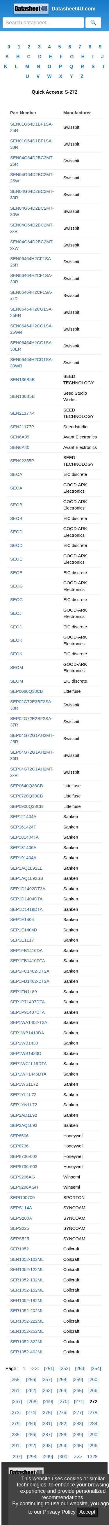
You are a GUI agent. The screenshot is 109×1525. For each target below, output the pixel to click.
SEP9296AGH (24, 1187)
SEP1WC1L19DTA (28, 1063)
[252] (65, 1368)
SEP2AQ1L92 (23, 1125)
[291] (15, 1445)
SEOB (16, 504)
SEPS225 (19, 1228)
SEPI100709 (22, 1197)
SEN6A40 (19, 447)
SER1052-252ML (27, 1331)
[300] (63, 1456)
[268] (32, 1401)
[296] (93, 1445)
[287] (47, 1434)
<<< (35, 1368)
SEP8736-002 (23, 1156)
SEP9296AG (22, 1176)
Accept (87, 1512)
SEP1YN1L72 (23, 1104)
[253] (80, 1368)
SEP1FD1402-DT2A (29, 981)
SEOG (16, 585)
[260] (93, 1379)
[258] (62, 1379)
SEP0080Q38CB (26, 691)
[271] (79, 1401)
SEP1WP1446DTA (28, 1073)
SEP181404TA (24, 837)
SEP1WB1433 (24, 1042)
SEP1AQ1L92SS (26, 878)
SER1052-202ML (27, 1310)
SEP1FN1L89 (23, 991)
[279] (15, 1423)
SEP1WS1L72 (24, 1084)
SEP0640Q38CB (26, 785)
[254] (96, 1368)
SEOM (16, 667)
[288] (62, 1434)
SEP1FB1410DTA (27, 960)
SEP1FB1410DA (26, 950)
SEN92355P (22, 460)
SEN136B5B (22, 379)
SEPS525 (19, 1238)
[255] (15, 1379)
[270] (63, 1401)
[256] (31, 1379)
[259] (78, 1379)
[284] (93, 1423)
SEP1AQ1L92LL (26, 868)
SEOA (16, 474)
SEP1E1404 (22, 919)
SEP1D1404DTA (26, 898)
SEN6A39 (19, 436)
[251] (49, 1368)
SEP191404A (23, 857)
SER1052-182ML (27, 1300)
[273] (15, 1412)
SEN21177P (22, 413)
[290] (93, 1434)
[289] (78, 1434)
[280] (31, 1423)
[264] (62, 1390)
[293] (47, 1445)
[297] (17, 1456)
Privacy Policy (59, 1512)
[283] (78, 1423)
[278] (93, 1412)
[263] (47, 1390)
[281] (47, 1423)
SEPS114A (21, 1207)
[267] (17, 1401)
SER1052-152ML (27, 1290)
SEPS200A (21, 1218)
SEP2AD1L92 (23, 1115)
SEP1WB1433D (25, 1053)
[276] (62, 1412)
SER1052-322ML (27, 1341)
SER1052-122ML (27, 1269)
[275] (47, 1412)
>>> (78, 1456)
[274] (31, 1412)
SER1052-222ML (27, 1321)
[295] (78, 1445)
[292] (31, 1445)
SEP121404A (23, 816)
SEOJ (16, 613)
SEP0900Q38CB (26, 806)
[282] (62, 1423)
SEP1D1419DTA (26, 909)
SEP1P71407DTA (27, 1001)
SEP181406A (23, 847)
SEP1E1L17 (22, 940)
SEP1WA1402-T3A (28, 1022)
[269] (48, 1401)
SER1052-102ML (27, 1259)
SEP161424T (23, 826)
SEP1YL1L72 (23, 1094)
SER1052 (19, 1248)
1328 (92, 1456)
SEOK (16, 640)
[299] (48, 1456)
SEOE (16, 558)
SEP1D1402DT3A (27, 888)
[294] (62, 1445)
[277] (78, 1412)
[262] (31, 1390)
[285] (15, 1434)
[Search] (43, 22)
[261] (15, 1390)
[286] (31, 1434)
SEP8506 (19, 1135)
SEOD (16, 531)
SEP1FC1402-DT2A (29, 971)
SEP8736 (19, 1145)
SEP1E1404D (23, 929)
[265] (78, 1390)
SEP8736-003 (23, 1166)
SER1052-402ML (27, 1351)
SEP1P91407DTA (27, 1012)
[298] (32, 1456)
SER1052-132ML (27, 1279)
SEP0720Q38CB (26, 795)
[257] (47, 1379)
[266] (93, 1390)
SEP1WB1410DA (27, 1032)
